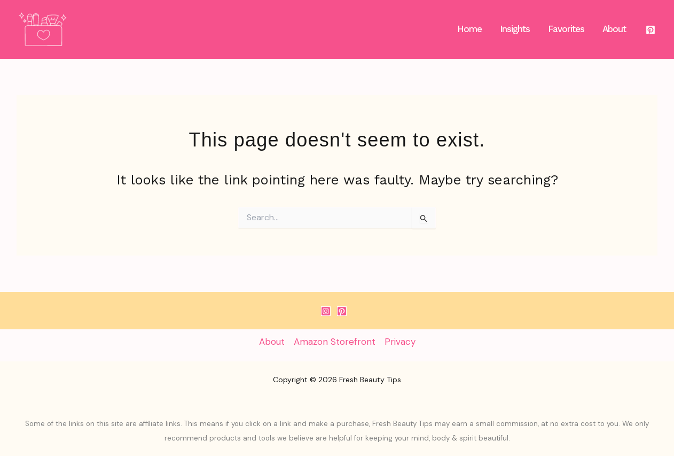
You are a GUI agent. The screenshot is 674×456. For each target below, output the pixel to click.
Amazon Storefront (334, 341)
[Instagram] (326, 311)
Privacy (400, 341)
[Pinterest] (650, 30)
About (272, 341)
